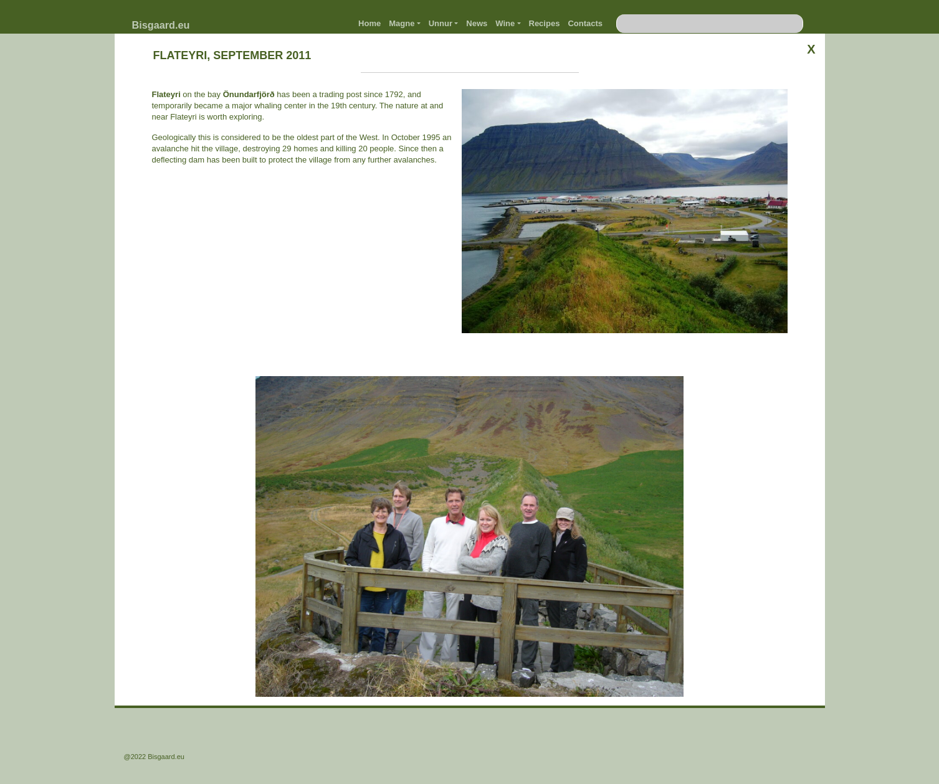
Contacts (585, 23)
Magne (401, 23)
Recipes (544, 23)
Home (369, 23)
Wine (505, 23)
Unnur (440, 23)
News (476, 23)
